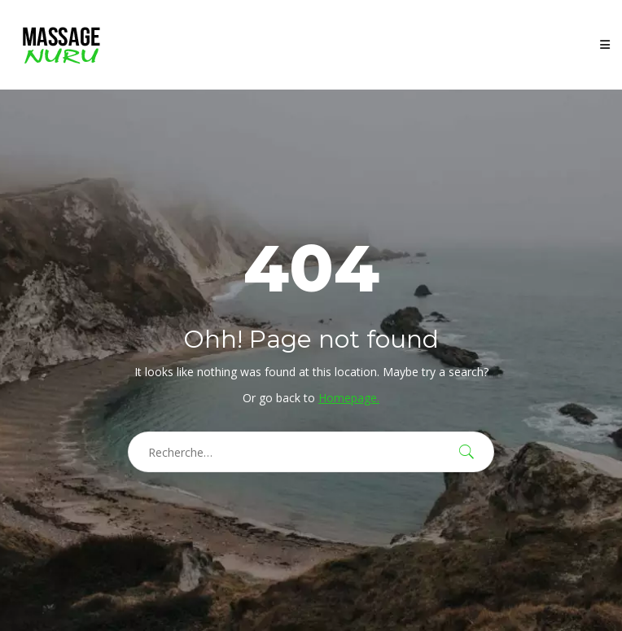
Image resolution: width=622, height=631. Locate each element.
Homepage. (348, 397)
